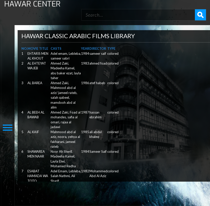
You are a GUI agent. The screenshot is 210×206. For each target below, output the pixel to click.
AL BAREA (34, 83)
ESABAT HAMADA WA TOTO (37, 176)
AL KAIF (33, 132)
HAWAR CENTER (32, 4)
